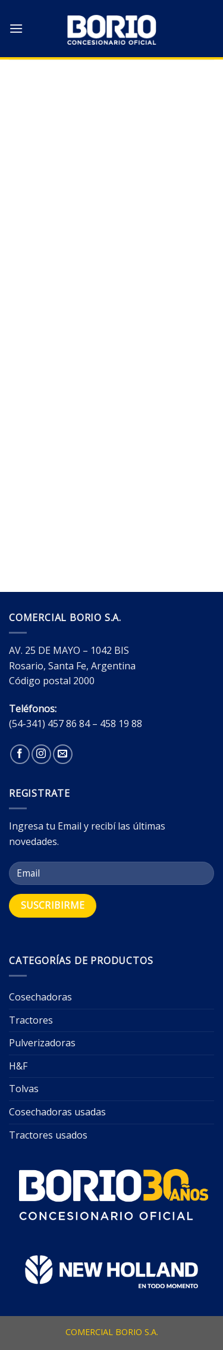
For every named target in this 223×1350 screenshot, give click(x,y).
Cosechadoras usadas (57, 1111)
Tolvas (24, 1088)
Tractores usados (48, 1135)
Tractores (31, 1020)
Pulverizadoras (42, 1042)
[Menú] (16, 28)
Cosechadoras (40, 996)
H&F (18, 1065)
